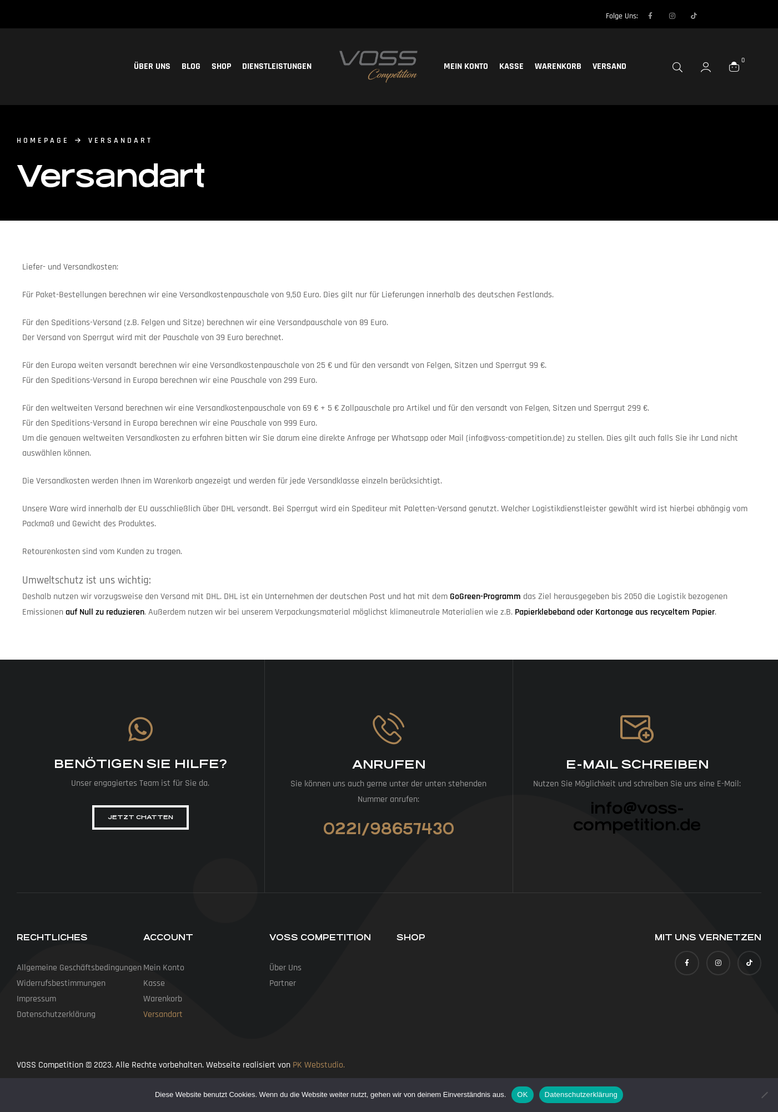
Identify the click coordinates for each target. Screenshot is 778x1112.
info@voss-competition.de (637, 817)
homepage (43, 141)
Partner (282, 983)
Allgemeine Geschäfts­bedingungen (79, 968)
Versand (609, 66)
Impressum (36, 999)
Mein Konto (466, 66)
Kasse (511, 66)
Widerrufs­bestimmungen (61, 983)
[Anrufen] (388, 728)
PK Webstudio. (319, 1065)
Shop (221, 66)
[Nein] (764, 1094)
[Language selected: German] (725, 15)
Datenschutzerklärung (581, 1094)
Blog (191, 66)
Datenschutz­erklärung (56, 1014)
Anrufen (388, 764)
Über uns (152, 66)
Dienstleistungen (277, 66)
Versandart (163, 1014)
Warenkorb (558, 66)
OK (522, 1094)
